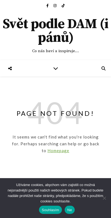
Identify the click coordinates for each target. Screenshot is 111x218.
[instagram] (55, 5)
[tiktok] (63, 5)
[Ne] (104, 198)
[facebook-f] (47, 5)
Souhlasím (50, 210)
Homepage (58, 150)
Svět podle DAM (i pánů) (55, 31)
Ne (69, 210)
